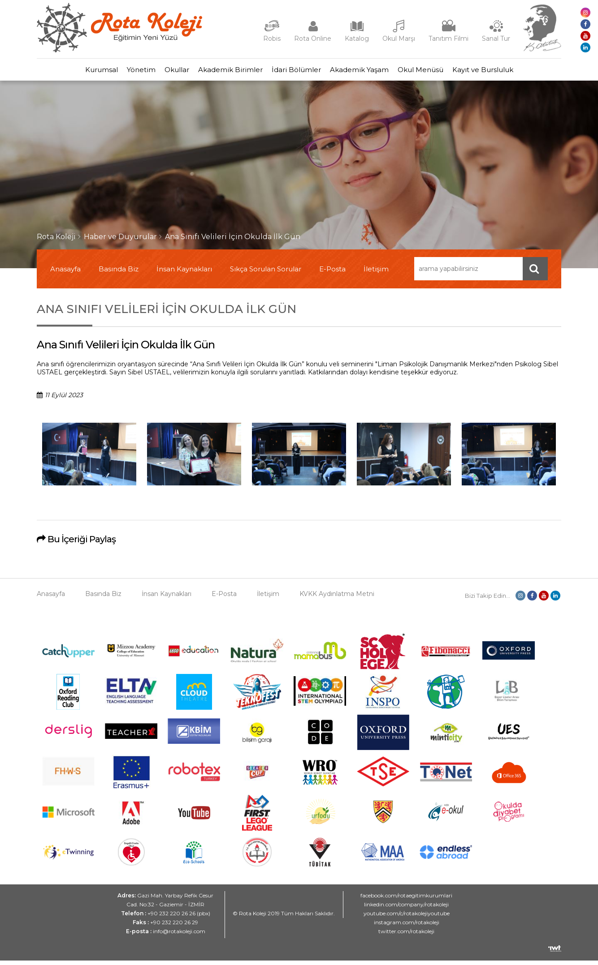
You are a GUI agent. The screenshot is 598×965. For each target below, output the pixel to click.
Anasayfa (65, 273)
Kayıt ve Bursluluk (514, 72)
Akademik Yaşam (372, 72)
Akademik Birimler (226, 72)
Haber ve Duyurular (120, 241)
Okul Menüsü (443, 72)
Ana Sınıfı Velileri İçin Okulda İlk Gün (232, 241)
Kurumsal (70, 72)
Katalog (357, 38)
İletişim (376, 273)
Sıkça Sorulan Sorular (265, 273)
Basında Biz (119, 273)
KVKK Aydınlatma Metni (336, 598)
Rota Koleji (56, 241)
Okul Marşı (398, 38)
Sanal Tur (496, 38)
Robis (272, 38)
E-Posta (332, 273)
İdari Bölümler (300, 72)
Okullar (163, 72)
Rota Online (312, 38)
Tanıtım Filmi (448, 38)
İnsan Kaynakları (184, 273)
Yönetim (118, 72)
